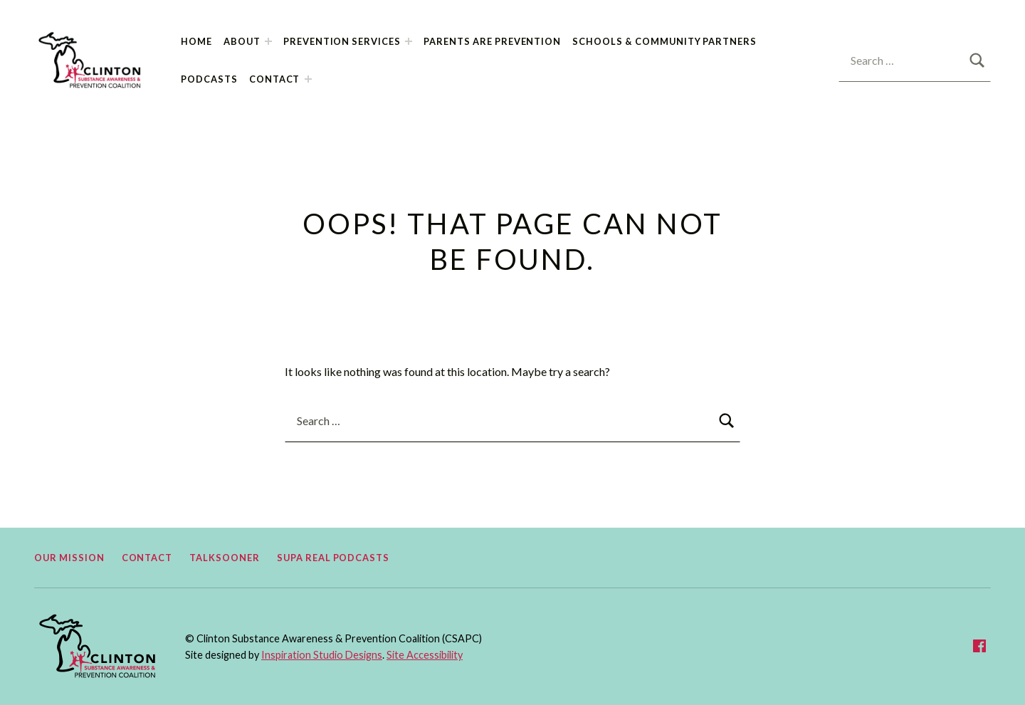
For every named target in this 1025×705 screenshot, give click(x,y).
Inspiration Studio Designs (321, 655)
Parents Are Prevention (492, 41)
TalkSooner (224, 557)
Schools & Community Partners (664, 41)
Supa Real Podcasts (333, 557)
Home (196, 41)
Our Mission (69, 557)
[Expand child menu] (268, 41)
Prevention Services (342, 41)
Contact (274, 79)
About (242, 41)
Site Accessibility (425, 655)
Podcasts (209, 79)
